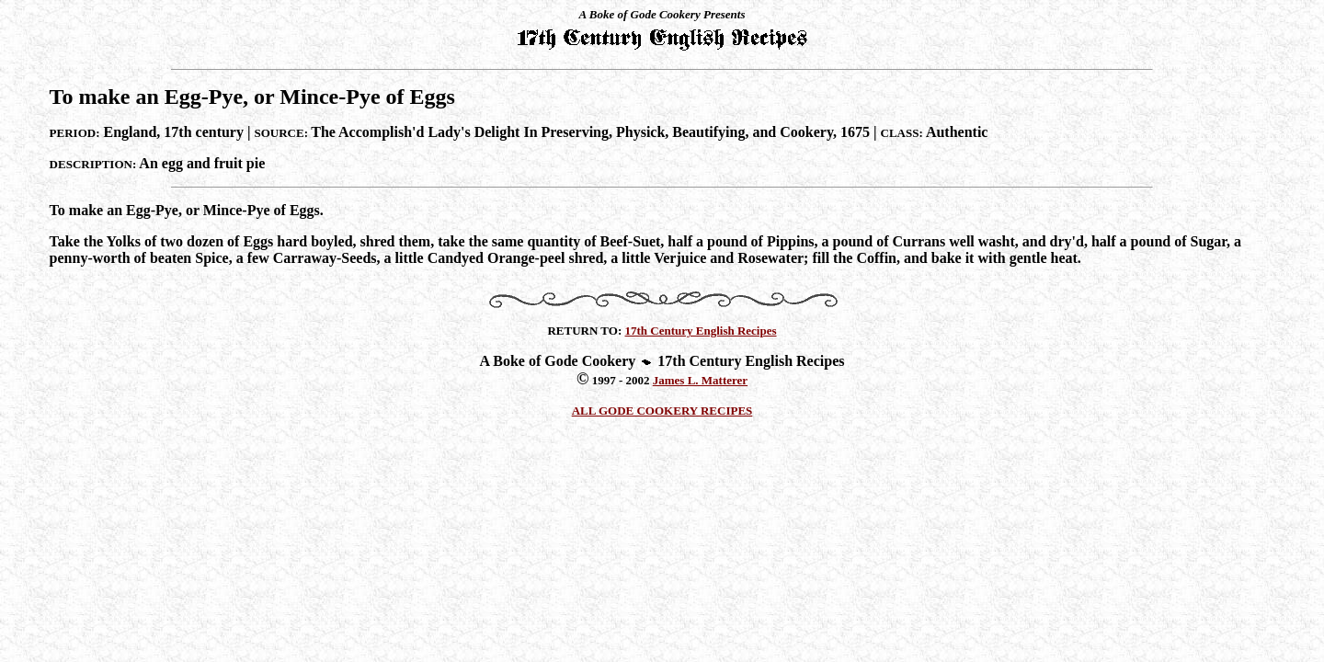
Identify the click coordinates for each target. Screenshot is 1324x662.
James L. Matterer (700, 380)
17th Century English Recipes (701, 330)
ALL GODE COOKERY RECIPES (662, 410)
